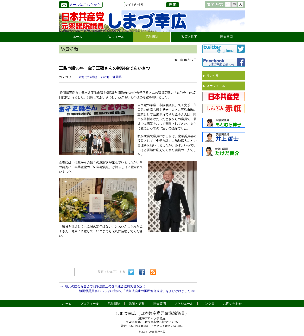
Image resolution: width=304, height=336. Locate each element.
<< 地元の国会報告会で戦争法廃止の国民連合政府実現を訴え (103, 286)
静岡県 (117, 77)
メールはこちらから (80, 4)
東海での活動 (87, 77)
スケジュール (215, 86)
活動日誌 (152, 36)
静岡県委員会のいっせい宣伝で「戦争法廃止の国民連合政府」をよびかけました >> (137, 291)
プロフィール (114, 36)
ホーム (77, 36)
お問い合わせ (232, 303)
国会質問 (226, 36)
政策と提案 (189, 36)
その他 (104, 77)
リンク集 (212, 75)
